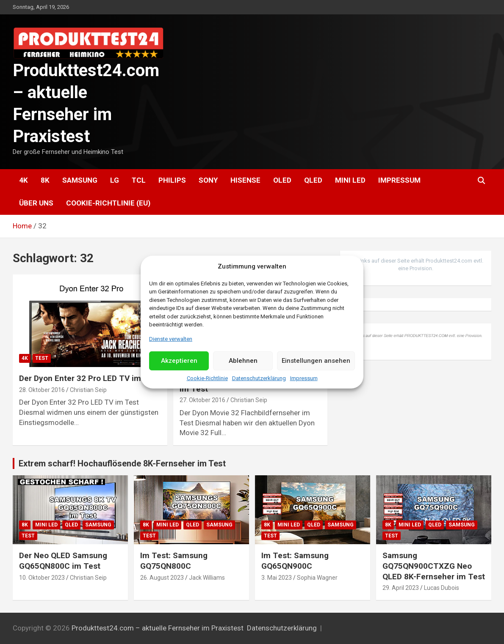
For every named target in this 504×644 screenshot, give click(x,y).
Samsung (79, 180)
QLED (313, 180)
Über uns (36, 203)
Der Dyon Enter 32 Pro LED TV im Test (89, 378)
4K (23, 180)
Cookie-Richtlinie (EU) (108, 203)
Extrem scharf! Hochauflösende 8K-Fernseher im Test (122, 463)
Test (41, 358)
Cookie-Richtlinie (207, 378)
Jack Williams (207, 577)
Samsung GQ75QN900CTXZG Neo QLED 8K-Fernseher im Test (433, 566)
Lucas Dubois (441, 587)
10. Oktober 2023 (42, 577)
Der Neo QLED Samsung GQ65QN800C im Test (63, 561)
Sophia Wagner (317, 577)
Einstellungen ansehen (316, 360)
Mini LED (350, 180)
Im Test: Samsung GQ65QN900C (295, 561)
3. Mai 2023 (276, 577)
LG (114, 180)
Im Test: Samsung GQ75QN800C (174, 561)
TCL (139, 180)
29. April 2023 (400, 587)
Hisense (245, 180)
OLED (282, 180)
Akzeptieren (179, 360)
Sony (208, 180)
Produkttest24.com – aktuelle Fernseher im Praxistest (158, 628)
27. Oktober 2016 (202, 400)
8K (45, 180)
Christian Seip (88, 389)
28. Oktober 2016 (42, 389)
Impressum (304, 378)
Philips (172, 180)
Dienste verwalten (170, 338)
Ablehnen (243, 360)
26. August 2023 (162, 577)
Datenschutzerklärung (259, 378)
